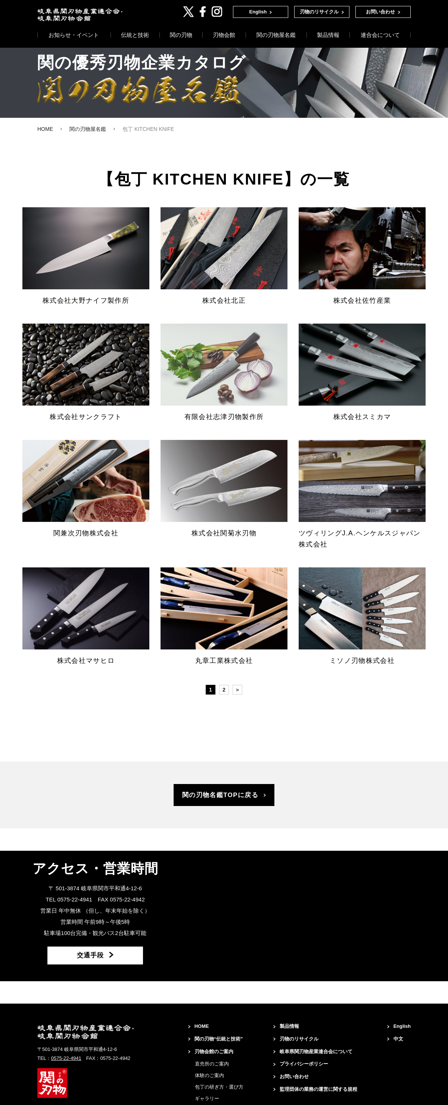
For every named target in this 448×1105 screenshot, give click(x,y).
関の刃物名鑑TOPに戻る (220, 798)
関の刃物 (181, 37)
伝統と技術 (135, 37)
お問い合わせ (380, 12)
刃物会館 (224, 37)
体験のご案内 (200, 1092)
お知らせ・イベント (74, 37)
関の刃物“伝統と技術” (208, 1050)
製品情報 (328, 37)
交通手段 (90, 963)
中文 (397, 1047)
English (258, 12)
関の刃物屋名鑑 (276, 37)
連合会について (380, 37)
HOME (194, 1033)
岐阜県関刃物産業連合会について (313, 1060)
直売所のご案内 (203, 1080)
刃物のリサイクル (319, 12)
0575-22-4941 (66, 1064)
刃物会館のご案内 (207, 1068)
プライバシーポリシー (300, 1074)
